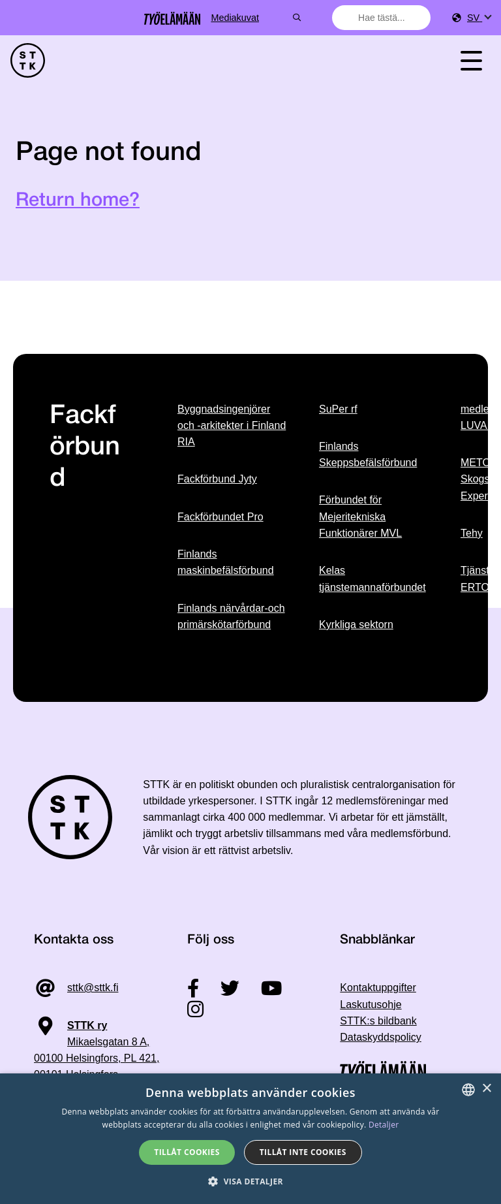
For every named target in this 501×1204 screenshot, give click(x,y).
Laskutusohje (370, 1004)
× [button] (486, 1089)
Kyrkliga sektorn (356, 624)
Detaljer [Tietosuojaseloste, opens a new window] (384, 1124)
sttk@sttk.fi (92, 987)
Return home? (78, 201)
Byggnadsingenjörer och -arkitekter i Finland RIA (231, 426)
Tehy (472, 533)
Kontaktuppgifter (378, 987)
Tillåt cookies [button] (186, 1152)
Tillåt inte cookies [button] (303, 1152)
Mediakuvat (282, 17)
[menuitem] (479, 18)
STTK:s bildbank (378, 1020)
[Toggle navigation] (471, 60)
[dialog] (250, 1138)
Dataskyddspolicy (380, 1037)
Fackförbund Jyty (217, 478)
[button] (250, 1181)
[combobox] (382, 17)
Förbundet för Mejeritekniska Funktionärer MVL (360, 516)
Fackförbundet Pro (220, 516)
